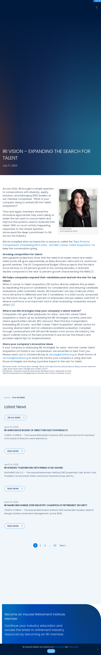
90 (55, 545)
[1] (92, 271)
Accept (51, 651)
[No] (97, 649)
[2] (13, 305)
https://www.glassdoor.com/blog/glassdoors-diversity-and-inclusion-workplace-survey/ (37, 373)
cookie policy (73, 647)
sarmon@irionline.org (15, 358)
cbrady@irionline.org (61, 354)
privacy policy (59, 647)
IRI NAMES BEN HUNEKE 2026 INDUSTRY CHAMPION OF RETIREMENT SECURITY (45, 505)
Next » (63, 545)
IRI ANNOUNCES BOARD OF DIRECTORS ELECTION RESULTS (36, 430)
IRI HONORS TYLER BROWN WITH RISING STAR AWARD (33, 467)
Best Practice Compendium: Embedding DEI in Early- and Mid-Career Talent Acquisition (46, 243)
